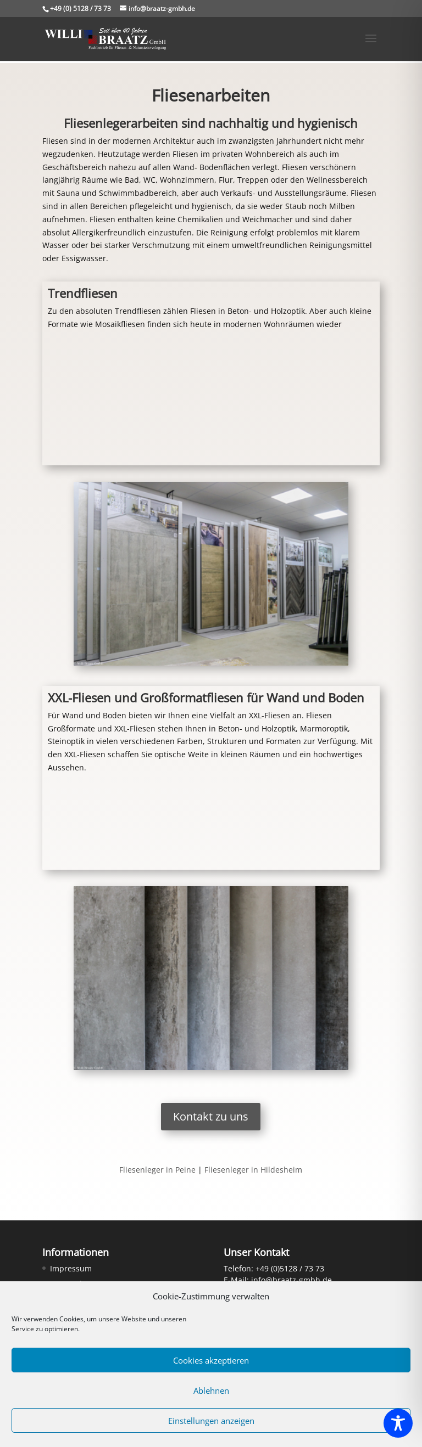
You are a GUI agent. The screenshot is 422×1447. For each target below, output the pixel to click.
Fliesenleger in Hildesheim (253, 1169)
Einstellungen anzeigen (211, 1420)
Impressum (71, 1268)
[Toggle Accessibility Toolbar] (398, 1423)
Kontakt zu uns (210, 1116)
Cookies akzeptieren (211, 1360)
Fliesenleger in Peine (157, 1169)
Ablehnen (211, 1390)
